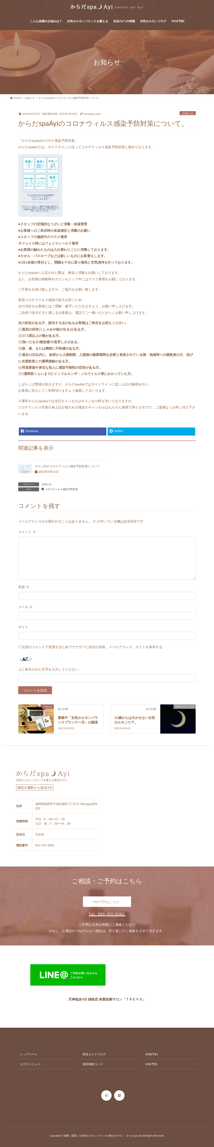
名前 (23, 587)
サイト (23, 627)
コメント (27, 532)
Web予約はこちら (106, 902)
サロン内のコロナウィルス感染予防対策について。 (68, 466)
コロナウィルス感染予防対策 (61, 489)
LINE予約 (151, 1064)
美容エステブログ (94, 1054)
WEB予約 (151, 1054)
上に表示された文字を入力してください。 (50, 669)
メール (25, 607)
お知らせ (187, 113)
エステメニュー (30, 1064)
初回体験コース (93, 1064)
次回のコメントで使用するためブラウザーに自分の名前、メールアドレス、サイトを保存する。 (94, 647)
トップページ (28, 1054)
